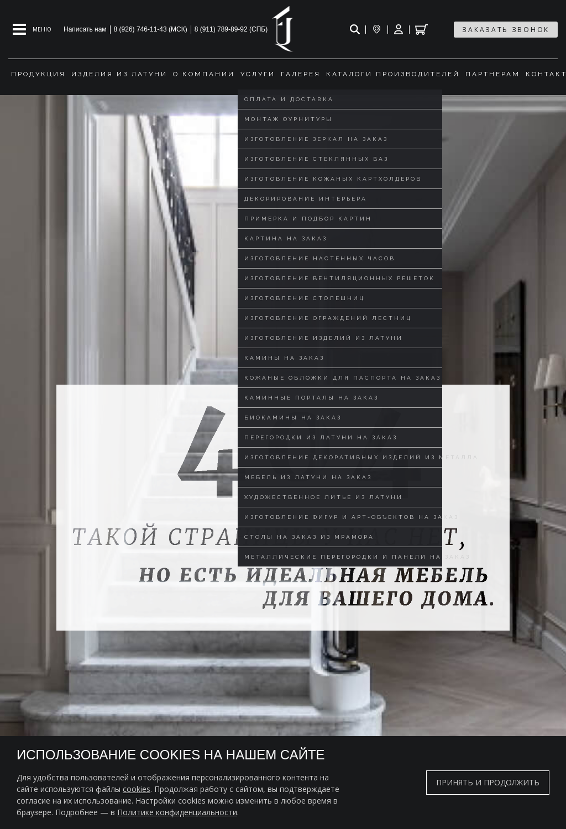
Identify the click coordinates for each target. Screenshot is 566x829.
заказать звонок (505, 29)
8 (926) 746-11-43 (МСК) (150, 29)
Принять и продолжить (487, 782)
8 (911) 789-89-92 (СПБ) (231, 29)
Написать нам (85, 29)
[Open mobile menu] (32, 29)
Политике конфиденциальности (177, 812)
